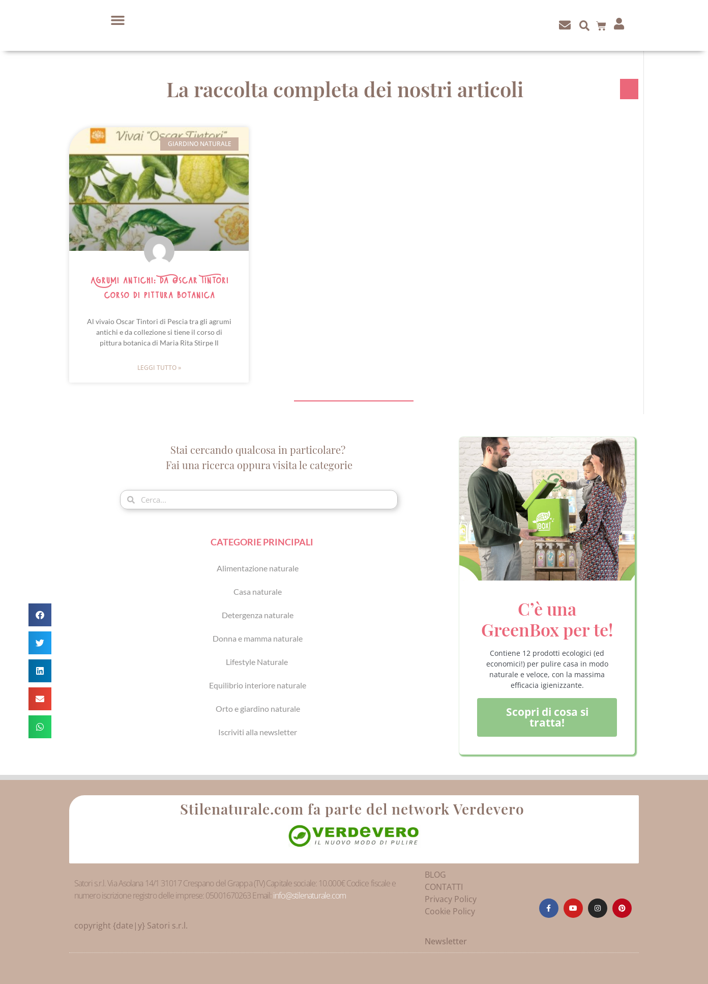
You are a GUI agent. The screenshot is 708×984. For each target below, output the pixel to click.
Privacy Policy (451, 899)
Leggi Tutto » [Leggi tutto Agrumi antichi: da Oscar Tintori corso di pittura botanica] (159, 367)
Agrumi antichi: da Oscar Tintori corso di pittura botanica (159, 288)
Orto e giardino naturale (258, 708)
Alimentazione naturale (258, 568)
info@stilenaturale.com (309, 895)
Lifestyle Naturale (257, 662)
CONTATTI (444, 886)
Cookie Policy (450, 911)
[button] (118, 20)
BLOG (435, 874)
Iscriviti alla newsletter (257, 732)
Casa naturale (257, 591)
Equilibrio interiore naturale (257, 685)
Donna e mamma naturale (258, 638)
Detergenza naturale (257, 615)
